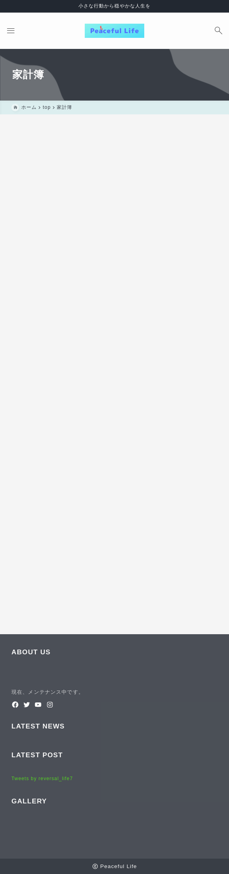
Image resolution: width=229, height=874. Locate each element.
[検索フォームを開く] (218, 31)
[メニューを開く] (11, 31)
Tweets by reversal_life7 (42, 778)
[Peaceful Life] (114, 31)
